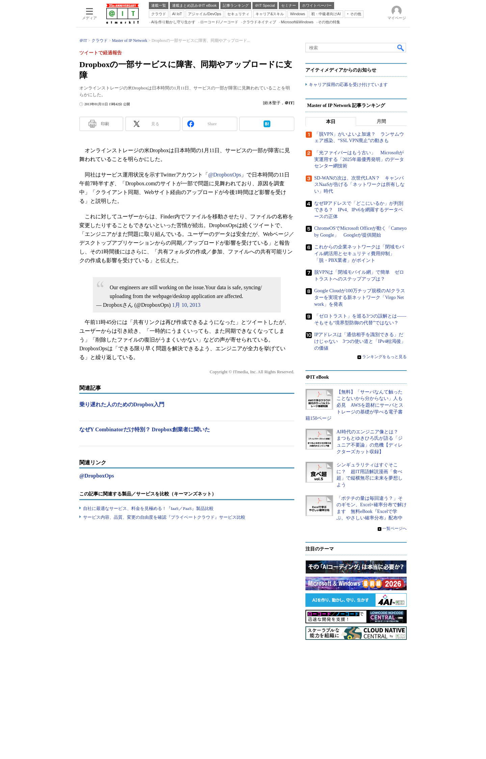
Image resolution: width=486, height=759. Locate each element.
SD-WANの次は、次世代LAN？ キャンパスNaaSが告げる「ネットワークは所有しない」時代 (359, 184)
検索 (401, 47)
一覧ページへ (394, 528)
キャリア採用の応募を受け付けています (348, 84)
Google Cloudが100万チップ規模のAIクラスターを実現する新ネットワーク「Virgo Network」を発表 (359, 297)
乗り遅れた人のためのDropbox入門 (121, 404)
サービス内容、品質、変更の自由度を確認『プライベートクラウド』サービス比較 (164, 517)
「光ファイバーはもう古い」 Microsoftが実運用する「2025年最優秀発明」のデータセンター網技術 (359, 159)
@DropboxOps (224, 175)
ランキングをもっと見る (384, 356)
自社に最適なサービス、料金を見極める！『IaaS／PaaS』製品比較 (148, 508)
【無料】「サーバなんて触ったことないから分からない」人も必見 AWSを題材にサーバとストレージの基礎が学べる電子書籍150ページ (354, 405)
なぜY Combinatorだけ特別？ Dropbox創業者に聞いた (144, 429)
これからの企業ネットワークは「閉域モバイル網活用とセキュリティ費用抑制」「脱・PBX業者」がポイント (359, 253)
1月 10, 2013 (186, 305)
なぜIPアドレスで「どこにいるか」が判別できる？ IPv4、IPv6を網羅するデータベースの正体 (358, 210)
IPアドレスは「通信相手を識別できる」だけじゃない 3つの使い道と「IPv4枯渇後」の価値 (360, 341)
